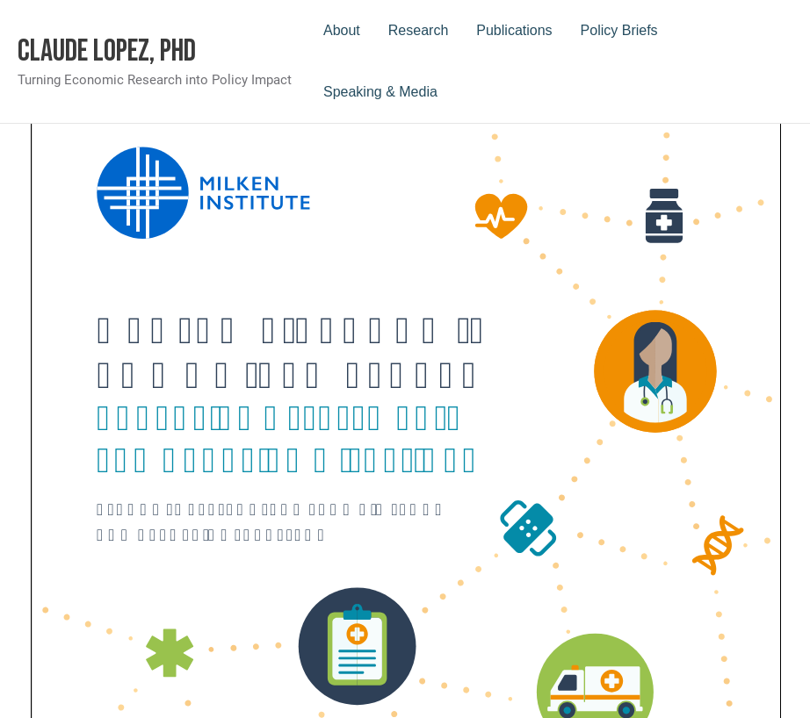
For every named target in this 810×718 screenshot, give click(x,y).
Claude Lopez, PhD (107, 51)
